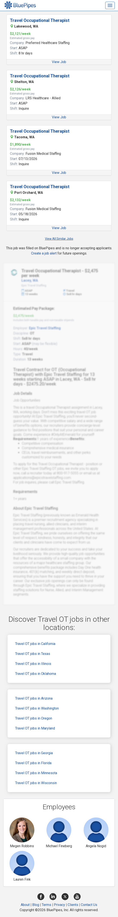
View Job (59, 62)
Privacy (59, 905)
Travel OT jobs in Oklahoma (35, 674)
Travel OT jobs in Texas (32, 654)
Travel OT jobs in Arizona (34, 698)
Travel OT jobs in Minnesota (36, 773)
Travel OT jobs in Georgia (34, 753)
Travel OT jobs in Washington (37, 708)
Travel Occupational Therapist (39, 20)
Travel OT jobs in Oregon (33, 718)
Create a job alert (44, 253)
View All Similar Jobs (59, 238)
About (25, 905)
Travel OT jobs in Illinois (33, 664)
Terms (46, 905)
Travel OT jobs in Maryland (35, 728)
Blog (35, 905)
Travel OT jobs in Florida (33, 763)
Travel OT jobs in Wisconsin (36, 783)
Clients (73, 905)
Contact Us (89, 905)
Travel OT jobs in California (35, 644)
